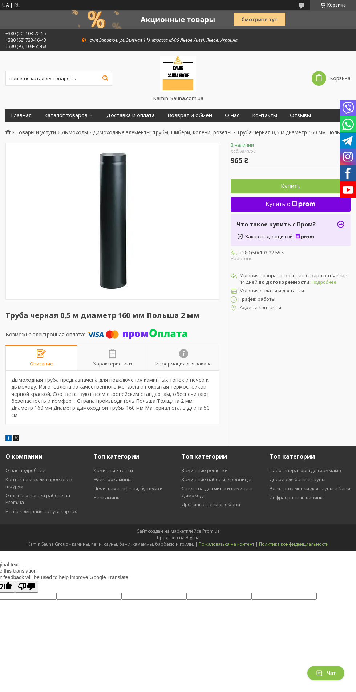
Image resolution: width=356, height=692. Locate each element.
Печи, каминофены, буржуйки (128, 488)
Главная (21, 115)
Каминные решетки (205, 470)
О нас (232, 115)
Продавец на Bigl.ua (178, 538)
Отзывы (300, 115)
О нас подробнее (25, 470)
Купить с (291, 204)
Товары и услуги (36, 132)
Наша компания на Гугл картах (41, 511)
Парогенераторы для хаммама (305, 470)
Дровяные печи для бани (211, 504)
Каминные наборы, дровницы (216, 479)
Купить (290, 186)
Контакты (264, 115)
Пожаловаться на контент (226, 544)
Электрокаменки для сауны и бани (310, 488)
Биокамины (107, 497)
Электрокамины (113, 479)
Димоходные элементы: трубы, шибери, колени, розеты (162, 132)
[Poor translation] (26, 587)
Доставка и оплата (130, 115)
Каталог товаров (66, 115)
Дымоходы (74, 132)
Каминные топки (113, 470)
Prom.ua (211, 531)
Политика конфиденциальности (294, 544)
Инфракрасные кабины (297, 497)
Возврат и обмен (189, 115)
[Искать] (105, 78)
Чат (326, 673)
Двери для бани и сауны (297, 479)
